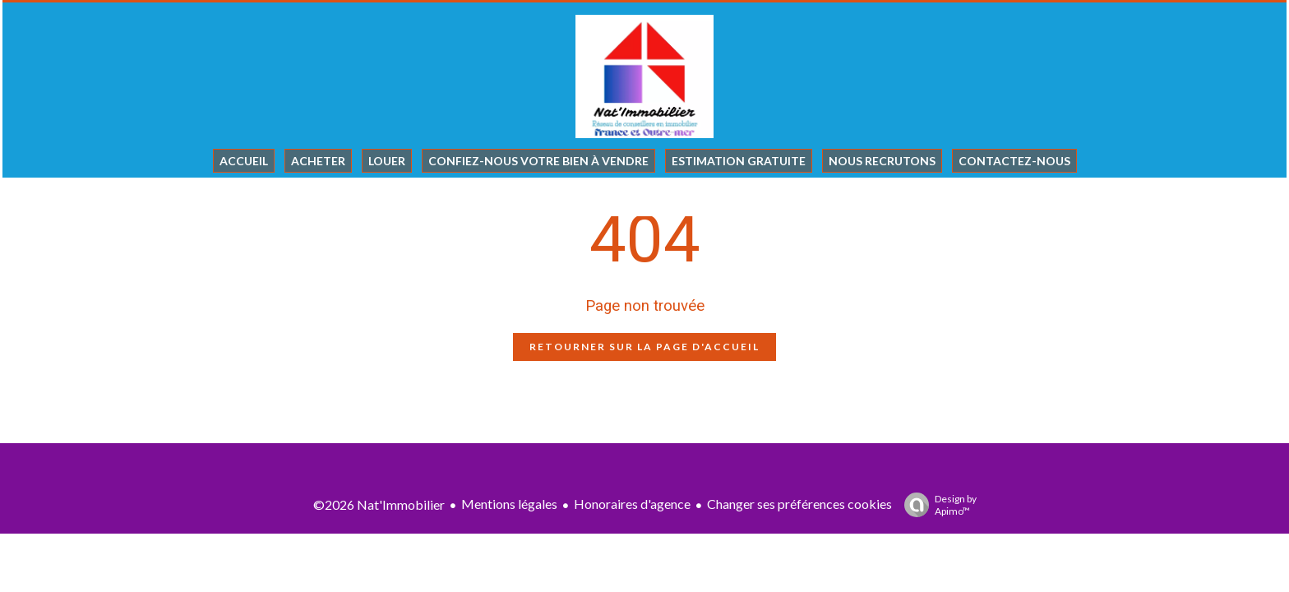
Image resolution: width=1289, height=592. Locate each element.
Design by (936, 505)
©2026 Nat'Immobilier (379, 504)
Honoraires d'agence (632, 503)
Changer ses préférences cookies (799, 503)
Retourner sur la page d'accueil (644, 346)
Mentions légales (509, 503)
